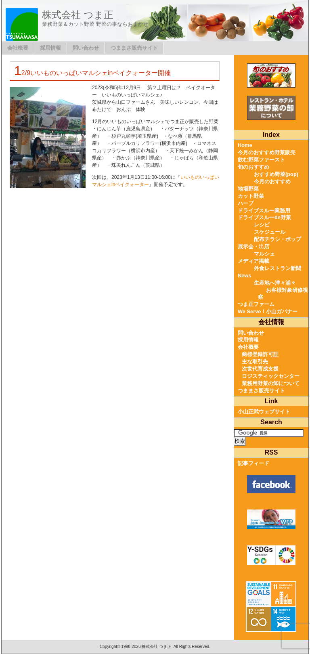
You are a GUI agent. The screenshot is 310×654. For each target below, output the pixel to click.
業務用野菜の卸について (271, 383)
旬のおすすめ (253, 167)
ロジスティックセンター (271, 376)
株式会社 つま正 (77, 14)
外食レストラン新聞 (277, 268)
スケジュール (269, 232)
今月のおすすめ (272, 181)
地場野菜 (248, 189)
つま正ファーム (256, 304)
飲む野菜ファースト (261, 160)
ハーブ (245, 203)
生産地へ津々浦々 (275, 283)
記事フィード (253, 463)
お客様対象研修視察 (283, 293)
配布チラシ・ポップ (277, 239)
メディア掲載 (253, 261)
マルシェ (264, 254)
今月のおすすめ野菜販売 (266, 152)
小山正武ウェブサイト (264, 412)
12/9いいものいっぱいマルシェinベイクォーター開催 (92, 72)
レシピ (262, 225)
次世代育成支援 (260, 369)
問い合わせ (86, 48)
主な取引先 (255, 361)
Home (245, 145)
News (244, 275)
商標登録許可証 (260, 354)
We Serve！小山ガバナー (267, 311)
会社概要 (17, 48)
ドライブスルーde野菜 (264, 217)
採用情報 (50, 48)
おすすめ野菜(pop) (276, 174)
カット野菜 (251, 196)
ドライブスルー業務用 (264, 211)
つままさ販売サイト (134, 48)
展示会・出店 (253, 246)
